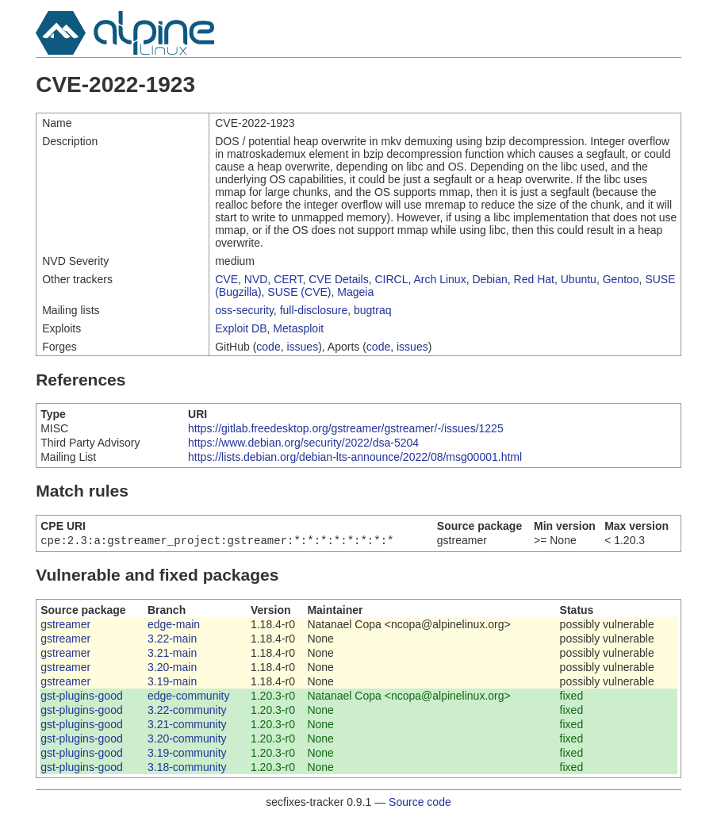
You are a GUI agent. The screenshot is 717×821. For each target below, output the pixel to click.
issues (302, 346)
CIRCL (391, 279)
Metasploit (298, 328)
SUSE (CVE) (299, 292)
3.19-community (187, 754)
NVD (256, 279)
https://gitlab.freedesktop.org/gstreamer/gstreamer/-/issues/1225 (346, 428)
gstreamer (65, 626)
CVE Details (338, 279)
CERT (288, 279)
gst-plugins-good (81, 697)
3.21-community (187, 725)
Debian (489, 279)
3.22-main (172, 640)
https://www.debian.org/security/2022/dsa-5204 (303, 442)
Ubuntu (578, 279)
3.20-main (172, 668)
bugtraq (372, 310)
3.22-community (187, 711)
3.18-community (187, 768)
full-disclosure (314, 310)
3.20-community (187, 740)
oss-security (244, 310)
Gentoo (621, 279)
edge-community (189, 697)
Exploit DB (240, 328)
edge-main (174, 626)
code (268, 346)
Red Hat (534, 279)
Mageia (355, 292)
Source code (420, 803)
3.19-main (172, 683)
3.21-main (172, 654)
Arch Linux (440, 279)
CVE (226, 279)
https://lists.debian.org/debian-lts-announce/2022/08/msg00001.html (355, 457)
